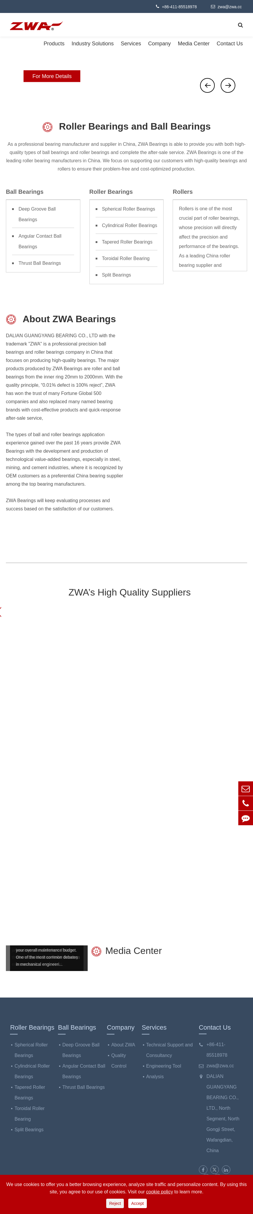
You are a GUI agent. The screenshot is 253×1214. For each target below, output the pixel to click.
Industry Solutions (92, 44)
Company (159, 44)
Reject (115, 1203)
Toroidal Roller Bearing (126, 258)
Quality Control (118, 1061)
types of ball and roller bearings (48, 434)
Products (54, 44)
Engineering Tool (163, 1066)
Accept (137, 1203)
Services (131, 44)
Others (219, 763)
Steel (33, 763)
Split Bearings (116, 274)
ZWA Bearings (182, 682)
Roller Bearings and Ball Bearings (126, 127)
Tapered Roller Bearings (127, 241)
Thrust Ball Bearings (40, 263)
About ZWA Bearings (61, 319)
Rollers (183, 191)
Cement (126, 763)
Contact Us (230, 44)
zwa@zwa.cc (226, 6)
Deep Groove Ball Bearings (37, 214)
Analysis (155, 1076)
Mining (80, 763)
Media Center (194, 44)
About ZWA (123, 1044)
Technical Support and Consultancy (169, 1050)
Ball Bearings (25, 191)
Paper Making (173, 768)
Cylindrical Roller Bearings (129, 225)
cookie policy (159, 1191)
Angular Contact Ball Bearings (40, 241)
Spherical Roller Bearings (128, 208)
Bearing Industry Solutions (126, 665)
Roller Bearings (111, 191)
